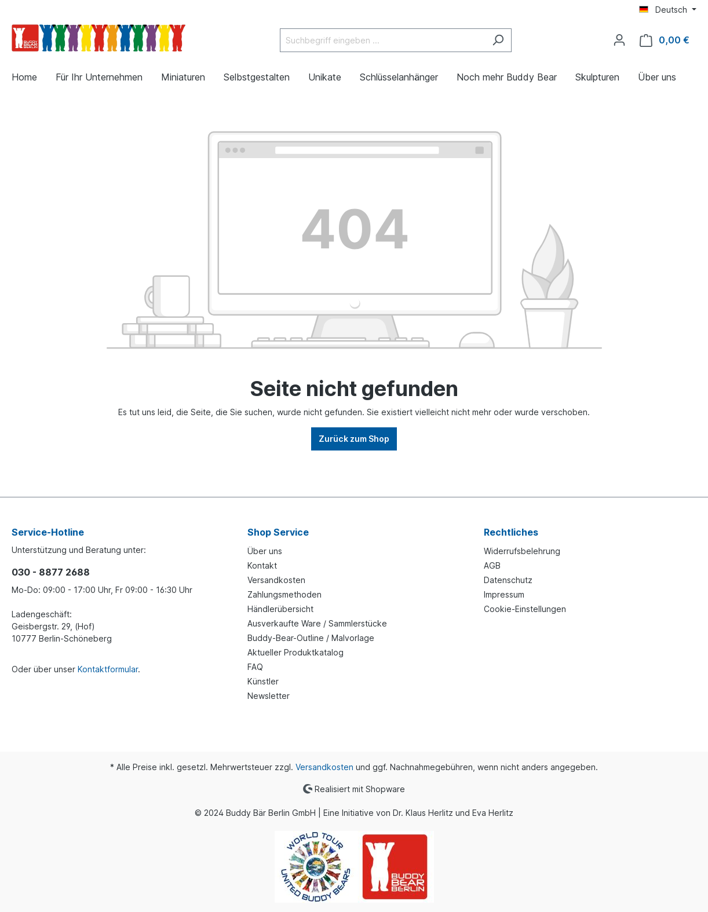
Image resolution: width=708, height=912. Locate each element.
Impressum (504, 594)
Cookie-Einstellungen (525, 609)
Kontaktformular (108, 669)
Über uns (264, 551)
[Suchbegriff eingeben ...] (382, 40)
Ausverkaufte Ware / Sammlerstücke (317, 623)
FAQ (255, 667)
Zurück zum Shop (354, 439)
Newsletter (268, 696)
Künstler (263, 681)
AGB (492, 565)
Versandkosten (276, 580)
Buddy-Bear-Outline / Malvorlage (310, 638)
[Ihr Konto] (619, 40)
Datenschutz (508, 580)
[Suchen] (498, 40)
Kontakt (262, 565)
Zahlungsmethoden (284, 594)
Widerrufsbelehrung (522, 551)
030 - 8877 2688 (51, 572)
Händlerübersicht (280, 609)
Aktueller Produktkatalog (295, 652)
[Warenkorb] (664, 40)
